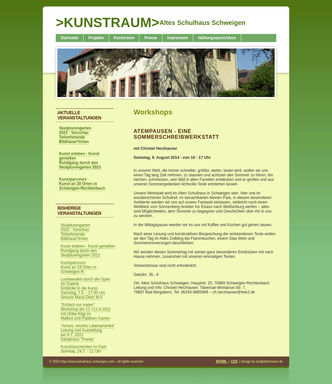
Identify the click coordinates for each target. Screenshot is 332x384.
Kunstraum (124, 38)
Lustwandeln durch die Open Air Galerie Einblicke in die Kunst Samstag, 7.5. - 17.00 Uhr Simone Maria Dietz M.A (85, 288)
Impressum (177, 38)
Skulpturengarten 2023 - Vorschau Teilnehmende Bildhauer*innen (75, 135)
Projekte (96, 38)
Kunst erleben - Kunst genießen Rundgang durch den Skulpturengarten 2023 (80, 160)
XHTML (221, 361)
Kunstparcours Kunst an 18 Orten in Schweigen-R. (78, 267)
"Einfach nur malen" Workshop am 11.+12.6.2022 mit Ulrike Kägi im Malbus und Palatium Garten (86, 311)
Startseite (69, 38)
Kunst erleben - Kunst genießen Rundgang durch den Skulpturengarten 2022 (88, 251)
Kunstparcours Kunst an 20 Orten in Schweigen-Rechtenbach (82, 184)
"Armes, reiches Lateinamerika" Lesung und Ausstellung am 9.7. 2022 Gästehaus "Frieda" (88, 333)
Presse (150, 38)
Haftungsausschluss (217, 38)
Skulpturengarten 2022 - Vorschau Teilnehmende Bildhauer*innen (75, 232)
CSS (234, 361)
